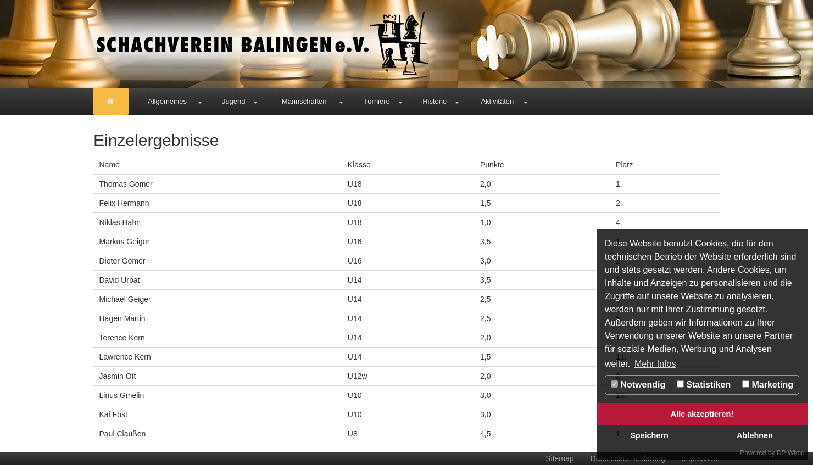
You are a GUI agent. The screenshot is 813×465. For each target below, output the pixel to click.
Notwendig (638, 384)
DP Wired (791, 453)
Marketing (767, 384)
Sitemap (559, 458)
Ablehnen (755, 435)
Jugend (234, 101)
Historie (434, 101)
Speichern (649, 435)
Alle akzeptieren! (702, 414)
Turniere (377, 101)
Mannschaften (304, 101)
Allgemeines (167, 101)
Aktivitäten (497, 101)
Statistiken (704, 384)
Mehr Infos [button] (655, 363)
